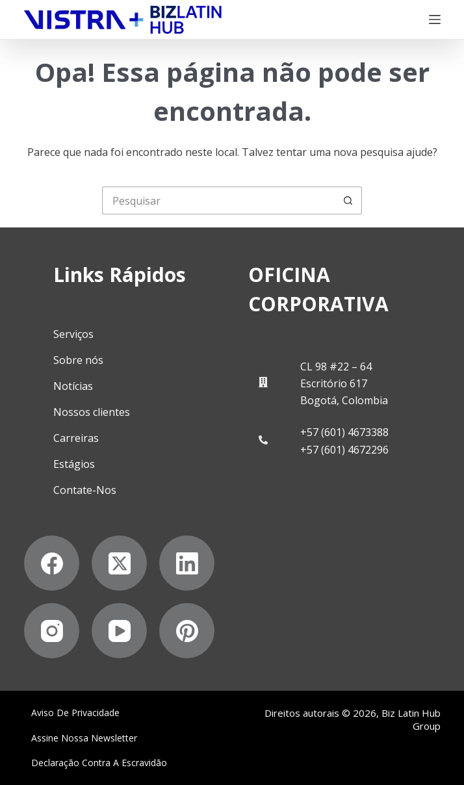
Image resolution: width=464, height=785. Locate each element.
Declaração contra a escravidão (99, 763)
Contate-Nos (84, 490)
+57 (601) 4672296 (344, 450)
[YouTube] (119, 630)
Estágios (74, 464)
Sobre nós (78, 360)
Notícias (73, 386)
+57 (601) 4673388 (344, 432)
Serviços (73, 334)
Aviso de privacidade (75, 713)
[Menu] (435, 19)
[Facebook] (51, 563)
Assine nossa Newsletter (84, 738)
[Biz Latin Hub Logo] (122, 19)
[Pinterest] (186, 630)
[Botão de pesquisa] (348, 200)
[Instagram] (51, 630)
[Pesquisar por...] (218, 200)
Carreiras (76, 438)
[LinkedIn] (186, 563)
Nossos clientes (91, 412)
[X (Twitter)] (119, 563)
